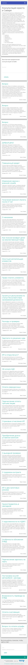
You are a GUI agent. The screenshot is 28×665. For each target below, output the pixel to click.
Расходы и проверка (10, 321)
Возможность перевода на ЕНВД (13, 597)
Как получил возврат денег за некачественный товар (13, 239)
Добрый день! (8, 143)
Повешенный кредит (11, 163)
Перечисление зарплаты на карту (13, 560)
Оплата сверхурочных (11, 387)
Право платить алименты (13, 278)
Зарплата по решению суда (13, 338)
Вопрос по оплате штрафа (13, 626)
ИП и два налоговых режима (10, 489)
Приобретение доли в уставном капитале (11, 436)
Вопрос (5, 84)
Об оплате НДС (8, 369)
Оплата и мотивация (10, 612)
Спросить (6, 77)
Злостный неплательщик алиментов (12, 260)
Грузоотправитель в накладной (10, 505)
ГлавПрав (4, 3)
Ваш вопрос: (4, 67)
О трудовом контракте (11, 472)
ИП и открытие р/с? (10, 355)
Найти (5, 652)
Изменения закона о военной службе (10, 182)
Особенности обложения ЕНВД (12, 540)
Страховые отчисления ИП (13, 421)
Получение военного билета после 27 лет (14, 201)
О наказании (7, 217)
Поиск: (3, 647)
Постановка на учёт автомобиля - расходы (11, 577)
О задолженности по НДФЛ (13, 521)
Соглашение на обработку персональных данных (14, 663)
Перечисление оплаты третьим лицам (11, 402)
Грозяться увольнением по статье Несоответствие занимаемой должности (13, 298)
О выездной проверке (11, 453)
